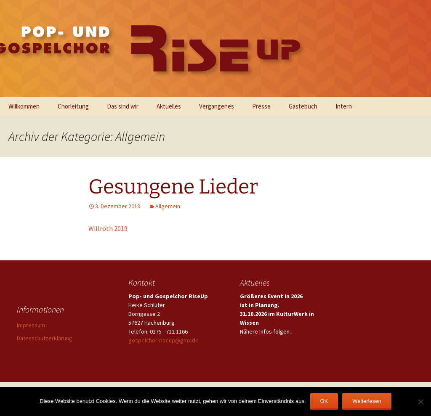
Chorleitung (73, 106)
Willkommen (24, 106)
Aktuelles (169, 106)
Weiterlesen (366, 401)
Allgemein (167, 206)
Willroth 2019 (108, 228)
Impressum (31, 325)
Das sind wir (122, 106)
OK (324, 401)
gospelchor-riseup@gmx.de (163, 340)
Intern (343, 106)
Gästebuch (303, 106)
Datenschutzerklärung (44, 338)
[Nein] (420, 401)
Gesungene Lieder (173, 187)
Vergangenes (216, 106)
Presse (261, 106)
